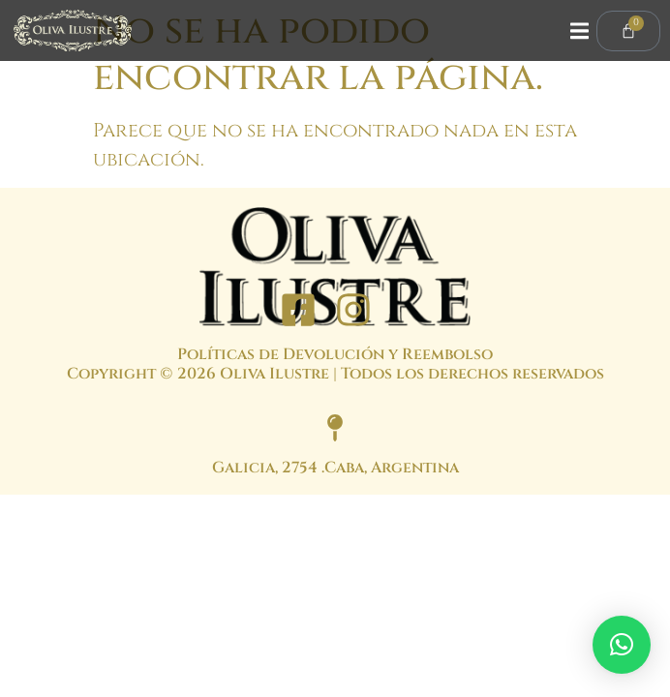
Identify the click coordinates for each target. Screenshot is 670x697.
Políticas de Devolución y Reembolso (335, 354)
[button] (622, 645)
